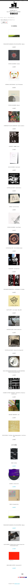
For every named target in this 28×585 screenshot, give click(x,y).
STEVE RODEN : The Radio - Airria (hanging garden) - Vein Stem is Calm (14, 436)
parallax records (17, 583)
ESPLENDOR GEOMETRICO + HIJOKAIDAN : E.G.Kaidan (14, 289)
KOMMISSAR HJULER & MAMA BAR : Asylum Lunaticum (14, 125)
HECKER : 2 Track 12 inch (14, 483)
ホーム (20, 0)
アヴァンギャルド (11, 17)
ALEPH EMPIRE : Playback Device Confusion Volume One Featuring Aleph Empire (14, 545)
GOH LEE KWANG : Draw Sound (14, 167)
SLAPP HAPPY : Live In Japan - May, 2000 (14, 309)
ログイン (25, 0)
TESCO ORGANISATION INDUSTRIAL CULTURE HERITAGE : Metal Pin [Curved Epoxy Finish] (14, 371)
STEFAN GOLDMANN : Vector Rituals (14, 227)
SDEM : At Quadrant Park (13, 504)
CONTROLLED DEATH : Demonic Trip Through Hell (14, 350)
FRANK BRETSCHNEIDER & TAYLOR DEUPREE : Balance (14, 44)
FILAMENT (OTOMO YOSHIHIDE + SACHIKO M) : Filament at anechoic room (14, 393)
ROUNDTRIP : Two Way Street (14, 268)
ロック (5, 17)
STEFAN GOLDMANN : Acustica (14, 63)
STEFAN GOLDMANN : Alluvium (14, 105)
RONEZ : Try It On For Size (14, 206)
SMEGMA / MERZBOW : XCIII (14, 414)
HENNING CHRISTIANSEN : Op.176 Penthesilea (14, 84)
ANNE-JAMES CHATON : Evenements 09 (14, 565)
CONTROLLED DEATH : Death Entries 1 (14, 187)
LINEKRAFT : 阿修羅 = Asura (14, 146)
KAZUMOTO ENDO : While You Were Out (14, 329)
